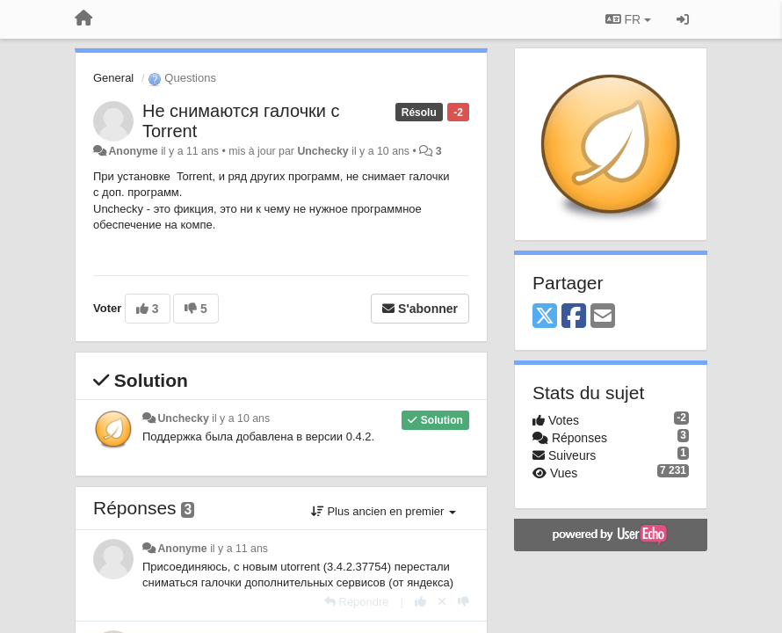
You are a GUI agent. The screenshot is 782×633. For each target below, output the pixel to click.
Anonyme (132, 151)
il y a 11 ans (239, 548)
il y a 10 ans (241, 418)
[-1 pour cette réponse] (463, 601)
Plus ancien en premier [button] (383, 511)
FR (628, 19)
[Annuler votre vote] (442, 601)
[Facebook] (573, 317)
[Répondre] (356, 601)
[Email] (602, 317)
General (113, 77)
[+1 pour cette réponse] (420, 601)
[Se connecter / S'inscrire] (683, 19)
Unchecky (322, 151)
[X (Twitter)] (544, 317)
